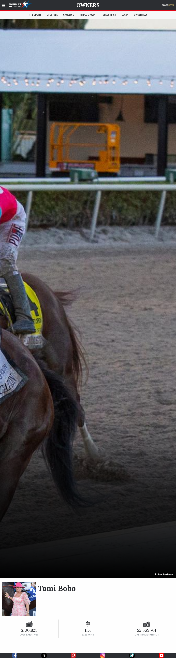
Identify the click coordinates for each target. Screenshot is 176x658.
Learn (125, 14)
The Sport (35, 14)
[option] (88, 298)
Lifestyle (52, 14)
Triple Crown (87, 14)
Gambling (68, 14)
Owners (88, 5)
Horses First (108, 14)
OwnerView (140, 14)
